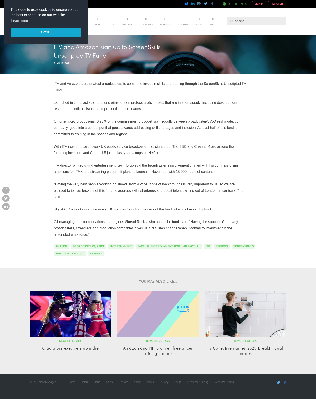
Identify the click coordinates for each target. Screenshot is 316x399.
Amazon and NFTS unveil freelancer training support (158, 350)
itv (208, 246)
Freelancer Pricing (197, 382)
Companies (146, 24)
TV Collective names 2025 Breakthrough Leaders (245, 350)
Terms (150, 382)
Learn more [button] (20, 21)
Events (165, 24)
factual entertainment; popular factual (169, 246)
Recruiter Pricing (224, 382)
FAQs (177, 382)
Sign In (259, 3)
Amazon (61, 246)
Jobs (112, 24)
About (199, 24)
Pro (212, 24)
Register (277, 3)
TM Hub (97, 24)
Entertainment (121, 246)
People (127, 24)
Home (71, 382)
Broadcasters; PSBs (88, 246)
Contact (123, 382)
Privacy (164, 382)
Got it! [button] (45, 32)
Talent (84, 382)
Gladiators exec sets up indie (70, 348)
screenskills (243, 246)
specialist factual (70, 253)
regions (221, 246)
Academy (182, 24)
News (109, 382)
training (96, 253)
